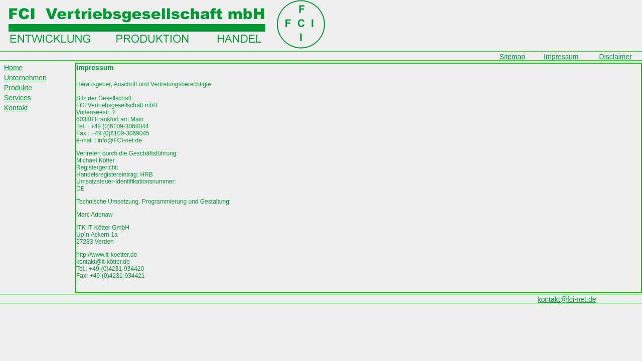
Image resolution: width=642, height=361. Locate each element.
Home (13, 68)
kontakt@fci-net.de (567, 299)
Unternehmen (25, 78)
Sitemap (512, 57)
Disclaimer (615, 57)
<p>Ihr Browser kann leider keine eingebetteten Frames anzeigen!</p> (358, 178)
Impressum (561, 57)
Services (17, 98)
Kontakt (16, 108)
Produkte (18, 88)
